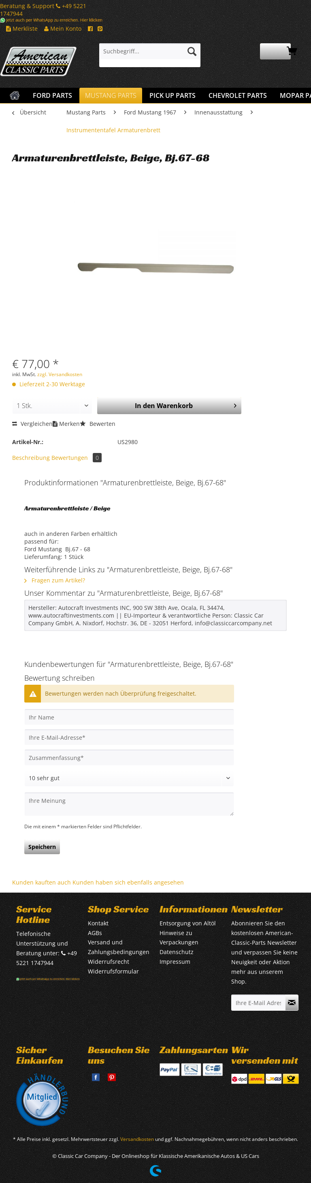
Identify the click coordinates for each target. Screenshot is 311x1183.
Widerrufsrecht (108, 961)
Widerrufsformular (113, 971)
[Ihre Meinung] (129, 804)
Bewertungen (76, 457)
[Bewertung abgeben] (129, 778)
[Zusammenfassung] (129, 757)
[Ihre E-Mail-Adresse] (129, 737)
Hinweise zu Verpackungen (179, 937)
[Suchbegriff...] (149, 51)
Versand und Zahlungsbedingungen (118, 947)
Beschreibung (31, 457)
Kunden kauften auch (41, 882)
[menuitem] (149, 55)
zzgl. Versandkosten (59, 374)
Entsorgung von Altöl (188, 923)
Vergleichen (32, 423)
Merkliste (22, 28)
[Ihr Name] (129, 717)
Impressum (175, 961)
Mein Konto (62, 28)
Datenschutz (177, 952)
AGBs (95, 933)
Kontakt (98, 923)
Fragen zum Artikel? (54, 580)
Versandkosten (137, 1139)
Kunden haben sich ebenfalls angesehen (128, 882)
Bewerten (97, 423)
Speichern (42, 847)
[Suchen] (191, 51)
